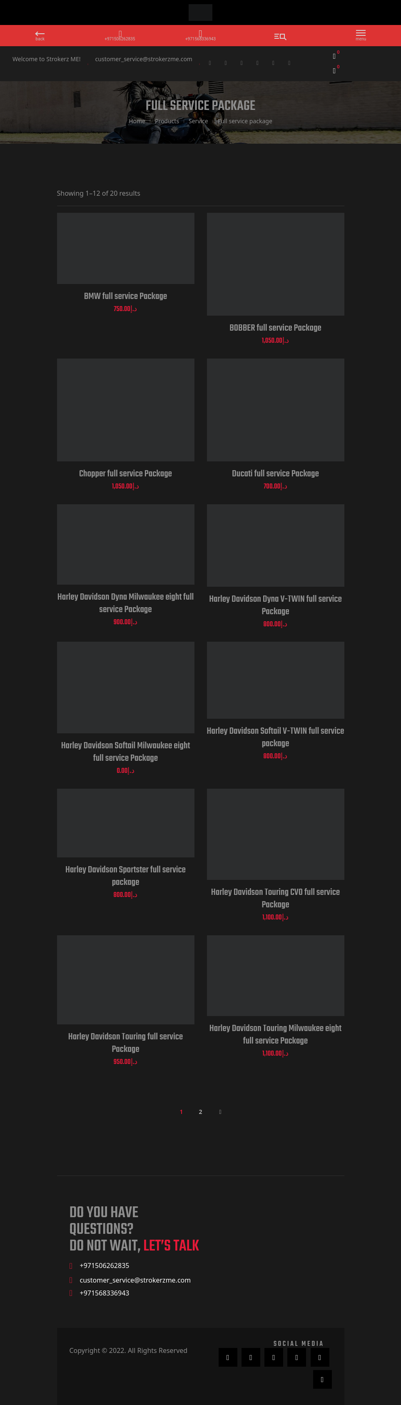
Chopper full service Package (125, 474)
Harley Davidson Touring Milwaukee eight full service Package (275, 1034)
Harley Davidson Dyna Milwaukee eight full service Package (125, 603)
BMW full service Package (125, 296)
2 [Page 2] (200, 1112)
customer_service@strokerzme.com (143, 59)
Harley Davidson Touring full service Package (125, 1043)
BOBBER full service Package (275, 328)
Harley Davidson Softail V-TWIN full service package (275, 737)
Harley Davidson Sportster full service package (125, 876)
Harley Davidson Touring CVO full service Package (275, 898)
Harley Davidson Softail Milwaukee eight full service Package (125, 752)
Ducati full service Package (275, 474)
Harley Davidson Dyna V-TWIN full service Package (275, 605)
